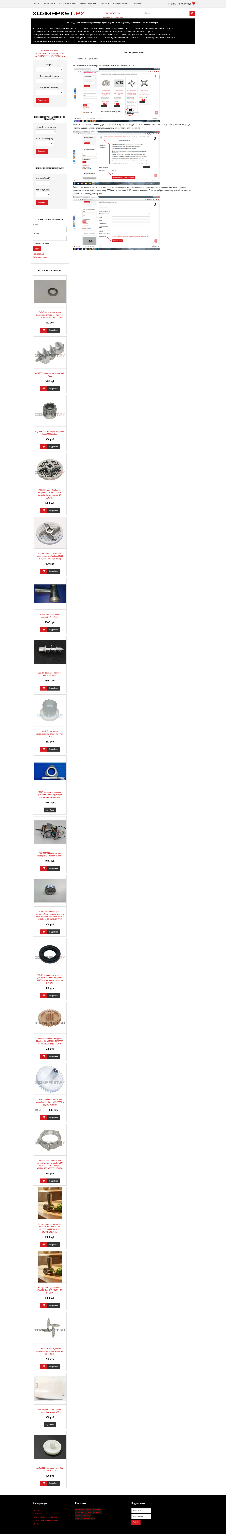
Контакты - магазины (67, 3)
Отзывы (36, 1524)
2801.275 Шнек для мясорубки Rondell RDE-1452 (49, 674)
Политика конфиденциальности (45, 1520)
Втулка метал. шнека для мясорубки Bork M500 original (49, 432)
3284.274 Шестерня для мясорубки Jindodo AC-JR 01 (49, 1469)
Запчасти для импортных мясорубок (152, 28)
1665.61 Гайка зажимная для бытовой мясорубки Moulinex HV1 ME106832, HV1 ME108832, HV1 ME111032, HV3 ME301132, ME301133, (50, 1164)
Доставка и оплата (87, 3)
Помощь (104, 3)
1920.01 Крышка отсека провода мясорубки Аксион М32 (49, 1410)
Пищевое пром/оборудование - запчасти (54, 35)
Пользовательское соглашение (45, 1517)
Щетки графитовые (87, 41)
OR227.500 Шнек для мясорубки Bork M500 (49, 374)
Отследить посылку (120, 3)
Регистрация (38, 254)
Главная (36, 3)
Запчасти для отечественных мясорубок (104, 28)
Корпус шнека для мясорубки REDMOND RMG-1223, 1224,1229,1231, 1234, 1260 (50, 1290)
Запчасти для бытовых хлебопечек (97, 35)
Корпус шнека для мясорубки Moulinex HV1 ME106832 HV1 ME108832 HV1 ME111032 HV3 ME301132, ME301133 (49, 1228)
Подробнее (53, 330)
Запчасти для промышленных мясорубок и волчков (60, 32)
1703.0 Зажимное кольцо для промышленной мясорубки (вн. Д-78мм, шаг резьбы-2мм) (49, 795)
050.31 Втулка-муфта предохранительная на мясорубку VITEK (49, 734)
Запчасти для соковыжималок (49, 38)
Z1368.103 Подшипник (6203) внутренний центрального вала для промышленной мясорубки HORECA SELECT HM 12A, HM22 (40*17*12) (50, 915)
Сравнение (137, 3)
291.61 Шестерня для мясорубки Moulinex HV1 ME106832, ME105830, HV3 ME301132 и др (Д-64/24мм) (49, 1041)
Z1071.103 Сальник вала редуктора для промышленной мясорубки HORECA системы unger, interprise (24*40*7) (50, 979)
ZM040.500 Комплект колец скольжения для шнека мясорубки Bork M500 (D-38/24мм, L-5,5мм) (49, 315)
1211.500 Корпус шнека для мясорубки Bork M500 (49, 615)
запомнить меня (42, 243)
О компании (48, 3)
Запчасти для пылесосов (82, 38)
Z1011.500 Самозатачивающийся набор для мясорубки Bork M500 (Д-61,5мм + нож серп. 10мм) (50, 556)
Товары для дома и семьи (112, 41)
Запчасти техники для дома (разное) (51, 41)
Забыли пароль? (40, 257)
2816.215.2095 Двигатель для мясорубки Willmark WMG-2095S (49, 854)
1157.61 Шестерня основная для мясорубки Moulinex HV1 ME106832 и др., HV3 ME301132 (49, 1102)
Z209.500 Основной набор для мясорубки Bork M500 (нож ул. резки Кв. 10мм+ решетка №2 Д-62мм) (50, 494)
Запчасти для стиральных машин (119, 38)
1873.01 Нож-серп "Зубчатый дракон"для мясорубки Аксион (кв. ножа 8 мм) (49, 1351)
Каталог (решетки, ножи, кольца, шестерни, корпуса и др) (121, 32)
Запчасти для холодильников (158, 38)
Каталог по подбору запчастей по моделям (54, 28)
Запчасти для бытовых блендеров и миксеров (144, 35)
